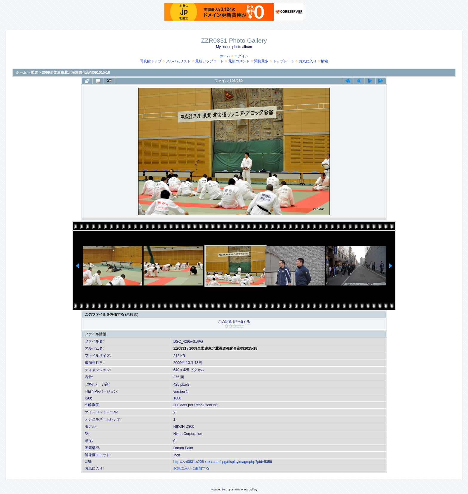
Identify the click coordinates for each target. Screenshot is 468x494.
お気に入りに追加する (191, 468)
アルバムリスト (178, 61)
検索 (324, 61)
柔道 (34, 72)
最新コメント (239, 61)
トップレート (283, 61)
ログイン (241, 56)
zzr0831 (179, 348)
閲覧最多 (261, 61)
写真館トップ (150, 61)
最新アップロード (209, 61)
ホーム (224, 56)
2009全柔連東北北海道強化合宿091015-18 (76, 72)
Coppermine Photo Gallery (241, 489)
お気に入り (308, 61)
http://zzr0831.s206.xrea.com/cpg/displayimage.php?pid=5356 (222, 462)
